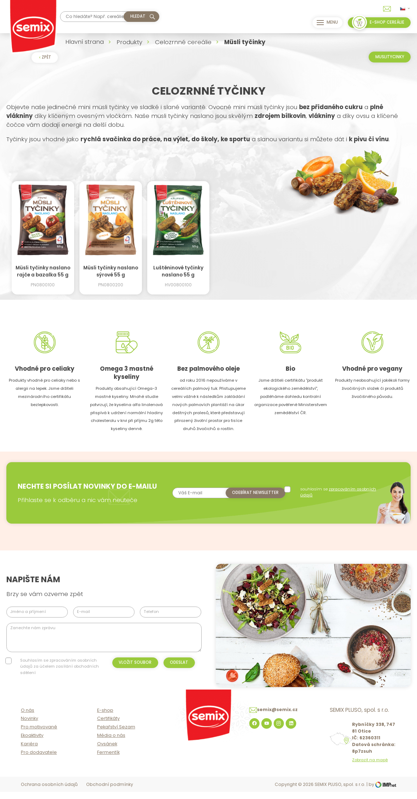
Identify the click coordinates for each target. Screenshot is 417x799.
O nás (27, 718)
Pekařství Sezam (116, 734)
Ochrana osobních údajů (49, 792)
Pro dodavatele (39, 760)
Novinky (29, 726)
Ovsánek (107, 751)
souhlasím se (339, 492)
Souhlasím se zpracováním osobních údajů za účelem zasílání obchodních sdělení (59, 666)
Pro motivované (39, 734)
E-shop (105, 718)
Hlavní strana (84, 41)
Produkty (129, 42)
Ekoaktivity (32, 743)
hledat (137, 16)
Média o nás (111, 743)
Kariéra (29, 751)
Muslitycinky (389, 57)
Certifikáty (108, 726)
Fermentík (108, 760)
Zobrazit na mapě (370, 767)
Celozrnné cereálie (183, 42)
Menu (325, 22)
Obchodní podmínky (109, 792)
